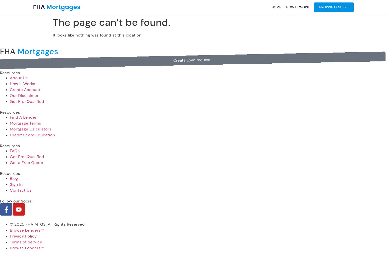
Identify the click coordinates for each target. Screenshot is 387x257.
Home (276, 7)
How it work (297, 7)
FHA (56, 7)
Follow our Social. (17, 201)
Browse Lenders (333, 7)
